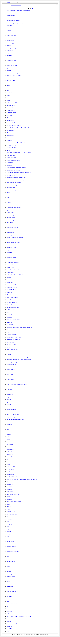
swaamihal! (9, 279)
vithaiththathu (10, 92)
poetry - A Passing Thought (13, 551)
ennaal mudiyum (10, 97)
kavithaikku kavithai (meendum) (14, 170)
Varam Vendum (10, 407)
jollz (7, 332)
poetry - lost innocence (12, 554)
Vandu (8, 347)
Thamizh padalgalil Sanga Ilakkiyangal (15, 23)
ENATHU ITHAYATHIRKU (12, 603)
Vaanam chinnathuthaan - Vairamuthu (15, 237)
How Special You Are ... (12, 287)
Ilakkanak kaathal (11, 110)
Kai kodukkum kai (11, 466)
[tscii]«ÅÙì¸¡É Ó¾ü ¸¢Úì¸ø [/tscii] (14, 75)
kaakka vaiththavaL (11, 576)
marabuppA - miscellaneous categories (15, 419)
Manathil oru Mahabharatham (13, 339)
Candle (8, 509)
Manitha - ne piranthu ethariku (13, 414)
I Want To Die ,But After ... (12, 289)
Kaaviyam (9, 277)
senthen (8, 559)
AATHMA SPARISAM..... (12, 112)
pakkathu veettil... (11, 309)
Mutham (8, 85)
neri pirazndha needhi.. (12, 514)
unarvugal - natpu (11, 259)
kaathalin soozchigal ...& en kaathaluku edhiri (17, 384)
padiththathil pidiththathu (12, 227)
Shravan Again (10, 282)
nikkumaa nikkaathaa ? (12, 38)
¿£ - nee (9, 150)
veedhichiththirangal (11, 35)
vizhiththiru (9, 489)
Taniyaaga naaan (10, 267)
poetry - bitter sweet (11, 546)
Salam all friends (10, 474)
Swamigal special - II (11, 284)
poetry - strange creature (12, 549)
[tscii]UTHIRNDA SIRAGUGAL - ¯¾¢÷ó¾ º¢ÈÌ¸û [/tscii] (19, 152)
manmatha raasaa (11, 105)
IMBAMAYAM (10, 454)
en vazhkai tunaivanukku (12, 456)
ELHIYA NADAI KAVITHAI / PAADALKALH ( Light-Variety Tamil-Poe (22, 479)
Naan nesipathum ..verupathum (14, 207)
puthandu (9, 531)
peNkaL (8, 100)
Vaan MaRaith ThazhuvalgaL (13, 240)
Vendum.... (9, 137)
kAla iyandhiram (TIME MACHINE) (14, 182)
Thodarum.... (9, 117)
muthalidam (9, 165)
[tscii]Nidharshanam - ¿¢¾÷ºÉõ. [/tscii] (15, 180)
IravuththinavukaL (11, 50)
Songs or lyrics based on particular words (16, 235)
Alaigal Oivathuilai (11, 369)
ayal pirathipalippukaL (11, 68)
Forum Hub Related (8, 2)
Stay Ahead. (9, 292)
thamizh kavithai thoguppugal (13, 242)
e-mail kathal (9, 611)
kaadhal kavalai (10, 379)
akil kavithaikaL (10, 130)
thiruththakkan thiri (11, 187)
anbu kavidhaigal (10, 449)
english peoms (10, 626)
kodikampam (9, 436)
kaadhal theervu (10, 377)
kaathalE (9, 95)
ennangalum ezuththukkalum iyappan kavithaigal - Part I (19, 357)
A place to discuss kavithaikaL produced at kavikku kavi (19, 172)
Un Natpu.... (9, 140)
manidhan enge (10, 342)
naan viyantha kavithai (12, 28)
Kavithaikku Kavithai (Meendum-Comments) (16, 167)
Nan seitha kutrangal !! (12, 334)
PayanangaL (9, 58)
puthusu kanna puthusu (12, 461)
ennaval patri (9, 107)
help (8, 429)
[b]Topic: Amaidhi (10, 412)
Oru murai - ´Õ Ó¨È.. (11, 145)
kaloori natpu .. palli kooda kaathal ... (15, 574)
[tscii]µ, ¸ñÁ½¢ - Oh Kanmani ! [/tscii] (15, 274)
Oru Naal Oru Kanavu (11, 344)
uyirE (8, 601)
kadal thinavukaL (10, 272)
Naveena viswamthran (12, 302)
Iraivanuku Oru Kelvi (11, 299)
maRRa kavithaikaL (11, 80)
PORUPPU (9, 596)
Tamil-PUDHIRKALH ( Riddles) (13, 476)
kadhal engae (10, 389)
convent (8, 464)
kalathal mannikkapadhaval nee (14, 501)
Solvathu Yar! (10, 324)
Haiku (8, 312)
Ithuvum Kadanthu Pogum (12, 349)
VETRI (8, 439)
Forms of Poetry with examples (14, 215)
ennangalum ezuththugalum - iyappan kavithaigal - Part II (19, 359)
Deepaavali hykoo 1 (11, 195)
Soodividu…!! (10, 544)
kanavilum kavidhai (11, 471)
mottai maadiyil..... (11, 491)
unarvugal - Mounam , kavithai (13, 319)
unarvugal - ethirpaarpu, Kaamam (14, 382)
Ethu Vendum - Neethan (12, 372)
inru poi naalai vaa (11, 441)
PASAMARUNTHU (11, 598)
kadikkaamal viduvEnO (12, 102)
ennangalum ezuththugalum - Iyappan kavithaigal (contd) (19, 327)
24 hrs (8, 581)
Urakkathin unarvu (11, 564)
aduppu (8, 397)
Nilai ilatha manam (11, 431)
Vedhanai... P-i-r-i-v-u (11, 200)
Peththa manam (10, 40)
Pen (8, 556)
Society (8, 244)
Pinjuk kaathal (10, 304)
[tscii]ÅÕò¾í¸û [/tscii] (11, 257)
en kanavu (9, 496)
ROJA (8, 631)
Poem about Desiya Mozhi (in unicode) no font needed (19, 616)
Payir (8, 521)
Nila (7, 329)
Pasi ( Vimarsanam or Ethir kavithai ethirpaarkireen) (18, 10)
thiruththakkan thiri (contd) (12, 190)
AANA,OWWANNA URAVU (13, 591)
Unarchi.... (9, 352)
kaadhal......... (10, 618)
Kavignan (9, 404)
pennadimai (9, 499)
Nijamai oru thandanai (12, 147)
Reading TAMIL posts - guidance (14, 72)
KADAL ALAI (9, 322)
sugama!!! (9, 354)
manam (8, 192)
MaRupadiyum (10, 524)
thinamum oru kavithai (12, 623)
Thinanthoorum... (10, 87)
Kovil (8, 526)
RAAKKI (8, 593)
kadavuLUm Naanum (11, 230)
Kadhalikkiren (10, 424)
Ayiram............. (10, 402)
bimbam (8, 426)
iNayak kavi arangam (11, 416)
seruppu (8, 534)
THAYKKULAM (10, 586)
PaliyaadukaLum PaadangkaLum (14, 269)
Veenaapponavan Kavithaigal (13, 20)
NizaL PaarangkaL (11, 155)
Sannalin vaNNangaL (11, 60)
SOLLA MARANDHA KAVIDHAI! (14, 125)
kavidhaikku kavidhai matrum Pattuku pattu (16, 177)
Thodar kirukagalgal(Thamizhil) (14, 307)
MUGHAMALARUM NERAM (13, 494)
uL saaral (9, 70)
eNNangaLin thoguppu (12, 132)
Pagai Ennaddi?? (10, 53)
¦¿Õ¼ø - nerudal (10, 469)
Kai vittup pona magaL (12, 48)
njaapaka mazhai (10, 232)
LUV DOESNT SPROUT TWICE (14, 337)
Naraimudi (9, 30)
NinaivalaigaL (10, 115)
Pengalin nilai (10, 539)
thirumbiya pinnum (11, 217)
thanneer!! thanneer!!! (11, 446)
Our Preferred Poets (11, 579)
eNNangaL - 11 (10, 135)
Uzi (7, 516)
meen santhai (10, 222)
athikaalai (9, 434)
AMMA (8, 566)
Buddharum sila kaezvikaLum (13, 160)
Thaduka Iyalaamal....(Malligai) (13, 362)
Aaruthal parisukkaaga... (12, 297)
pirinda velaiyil (10, 481)
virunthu (8, 197)
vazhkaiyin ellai (10, 484)
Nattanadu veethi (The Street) (13, 33)
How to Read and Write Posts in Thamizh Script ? (18, 127)
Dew (8, 536)
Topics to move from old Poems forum (15, 18)
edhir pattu (9, 621)
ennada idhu (9, 392)
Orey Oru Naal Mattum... (12, 249)
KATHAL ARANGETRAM (12, 569)
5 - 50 (8, 613)
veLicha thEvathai (11, 15)
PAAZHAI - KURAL (11, 511)
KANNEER (9, 628)
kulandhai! (9, 202)
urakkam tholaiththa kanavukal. (14, 122)
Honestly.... (9, 519)
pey (7, 606)
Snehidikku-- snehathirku (12, 65)
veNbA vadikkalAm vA (12, 421)
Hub (3, 2)
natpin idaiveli (10, 444)
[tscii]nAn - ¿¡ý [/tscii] (11, 43)
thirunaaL (9, 13)
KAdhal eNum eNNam (12, 451)
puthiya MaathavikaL (11, 82)
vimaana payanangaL (11, 157)
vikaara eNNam (10, 63)
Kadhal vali (9, 317)
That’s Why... (10, 294)
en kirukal (9, 77)
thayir (8, 608)
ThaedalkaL (9, 55)
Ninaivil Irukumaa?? (11, 364)
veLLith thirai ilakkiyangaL (12, 225)
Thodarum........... (10, 120)
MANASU (9, 571)
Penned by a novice (11, 247)
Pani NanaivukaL (10, 25)
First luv (8, 584)
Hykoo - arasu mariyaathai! (13, 262)
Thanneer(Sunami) (11, 561)
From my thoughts (11, 175)
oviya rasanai (10, 162)
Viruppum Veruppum (11, 409)
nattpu (8, 504)
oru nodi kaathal (10, 541)
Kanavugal (9, 486)
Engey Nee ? (10, 252)
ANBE (8, 459)
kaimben (9, 506)
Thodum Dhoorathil (11, 367)
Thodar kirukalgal (10, 220)
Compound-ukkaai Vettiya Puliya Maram (16, 254)
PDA (57, 4)
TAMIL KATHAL (10, 588)
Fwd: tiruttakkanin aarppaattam (14, 185)
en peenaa (9, 387)
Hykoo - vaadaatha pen (12, 264)
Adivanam (9, 399)
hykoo (8, 90)
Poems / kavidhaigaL (16, 5)
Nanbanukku (9, 314)
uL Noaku (9, 45)
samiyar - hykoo (10, 212)
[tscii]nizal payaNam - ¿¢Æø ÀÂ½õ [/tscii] (16, 142)
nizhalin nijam (10, 394)
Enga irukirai (9, 529)
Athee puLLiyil (10, 374)
